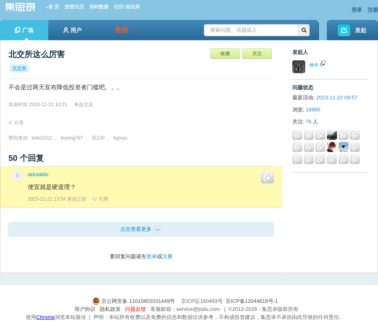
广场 (24, 33)
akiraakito (38, 174)
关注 (257, 53)
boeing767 (72, 138)
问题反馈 (135, 309)
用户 (73, 30)
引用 (100, 199)
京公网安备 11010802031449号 (134, 301)
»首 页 (52, 7)
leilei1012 (42, 138)
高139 (98, 138)
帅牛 (314, 65)
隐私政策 (110, 309)
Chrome (45, 317)
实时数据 (99, 7)
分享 (16, 122)
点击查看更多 (141, 229)
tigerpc (120, 138)
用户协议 (84, 309)
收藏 (225, 53)
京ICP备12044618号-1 (252, 301)
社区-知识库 (127, 7)
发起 (360, 30)
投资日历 (74, 7)
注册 (373, 10)
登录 (356, 10)
